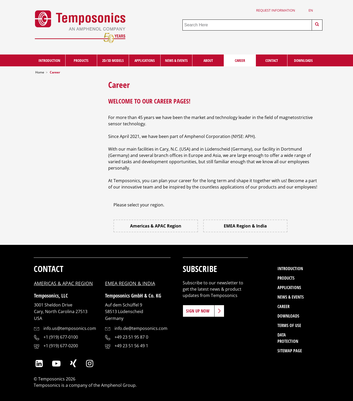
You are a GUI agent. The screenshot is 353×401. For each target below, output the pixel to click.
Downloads (303, 60)
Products (81, 60)
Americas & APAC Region (155, 226)
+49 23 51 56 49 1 (131, 346)
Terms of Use (289, 325)
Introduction (49, 60)
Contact (271, 60)
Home (39, 72)
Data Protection (287, 338)
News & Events (176, 60)
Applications (145, 60)
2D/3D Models (113, 60)
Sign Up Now (198, 311)
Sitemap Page (289, 351)
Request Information (275, 10)
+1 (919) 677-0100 (60, 337)
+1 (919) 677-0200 (60, 346)
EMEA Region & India (245, 226)
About (208, 60)
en (311, 10)
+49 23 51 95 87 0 (131, 337)
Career (240, 60)
